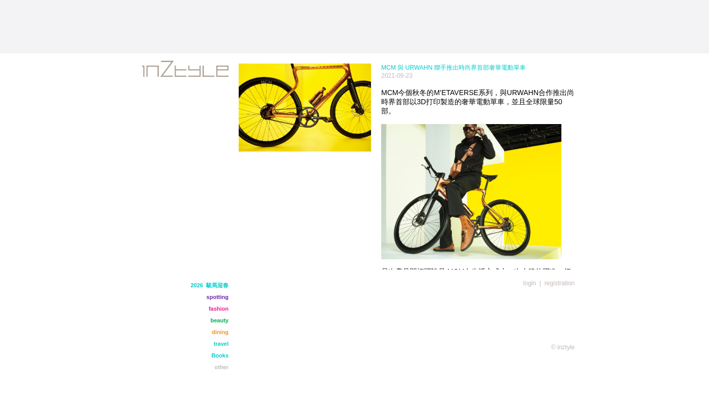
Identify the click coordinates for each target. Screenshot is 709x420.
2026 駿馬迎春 (209, 285)
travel (221, 344)
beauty (220, 320)
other (222, 367)
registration (560, 283)
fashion (219, 309)
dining (220, 332)
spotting (218, 297)
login (529, 283)
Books (220, 355)
